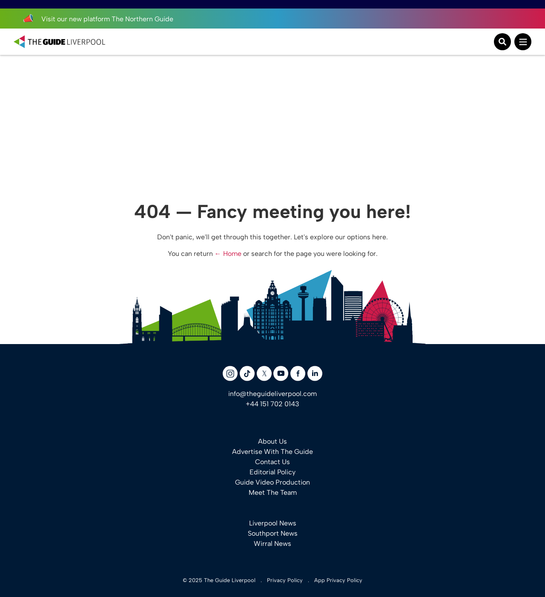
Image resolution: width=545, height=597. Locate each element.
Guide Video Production (272, 482)
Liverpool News (272, 523)
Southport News (273, 533)
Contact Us (272, 462)
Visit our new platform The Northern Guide (97, 19)
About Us (272, 441)
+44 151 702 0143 (272, 404)
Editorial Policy (272, 472)
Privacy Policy (285, 580)
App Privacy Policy (338, 580)
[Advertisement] (272, 119)
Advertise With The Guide (272, 452)
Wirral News (272, 544)
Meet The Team (273, 492)
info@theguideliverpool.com (272, 394)
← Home (228, 254)
